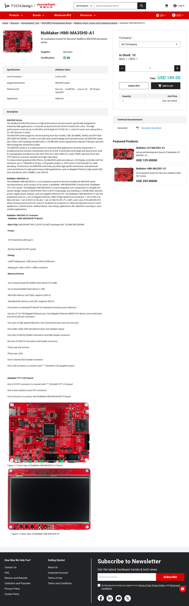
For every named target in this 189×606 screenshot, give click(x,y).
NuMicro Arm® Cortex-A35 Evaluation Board (95, 23)
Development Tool (30, 23)
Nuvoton (15, 23)
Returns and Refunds (16, 578)
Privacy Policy (12, 588)
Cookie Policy (12, 594)
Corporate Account (58, 572)
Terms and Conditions (60, 583)
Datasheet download (151, 128)
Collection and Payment (17, 583)
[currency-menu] (178, 15)
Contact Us (10, 567)
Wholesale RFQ (62, 15)
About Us (53, 567)
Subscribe (170, 577)
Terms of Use (55, 578)
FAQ (7, 572)
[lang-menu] (161, 15)
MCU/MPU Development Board (57, 23)
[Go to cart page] (167, 6)
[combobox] (150, 44)
